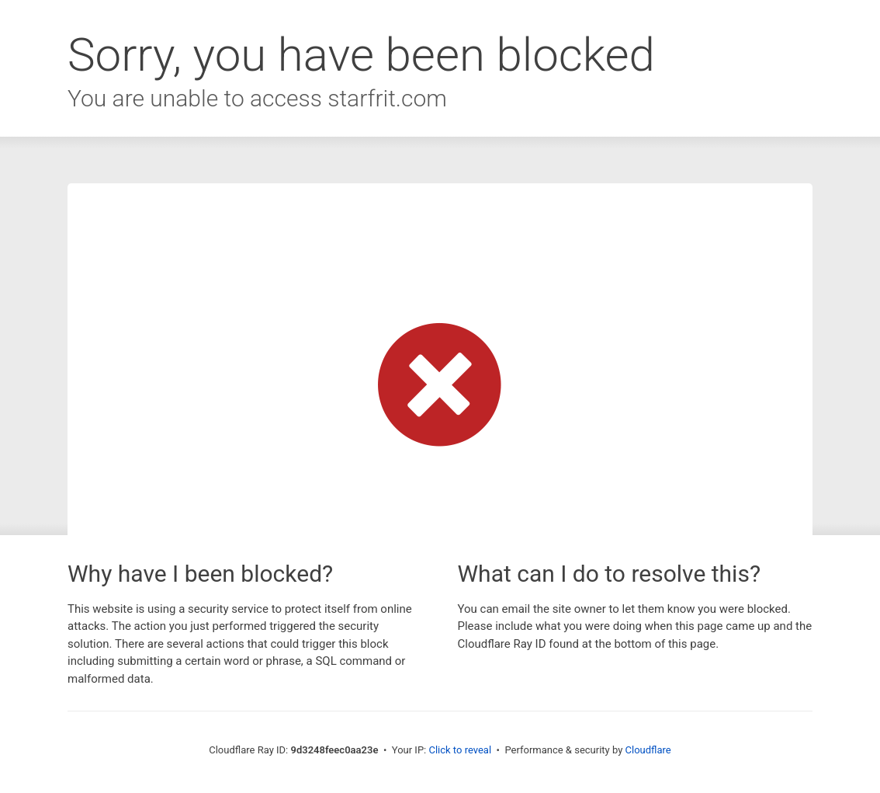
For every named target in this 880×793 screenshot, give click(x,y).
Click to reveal (459, 750)
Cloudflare (648, 750)
